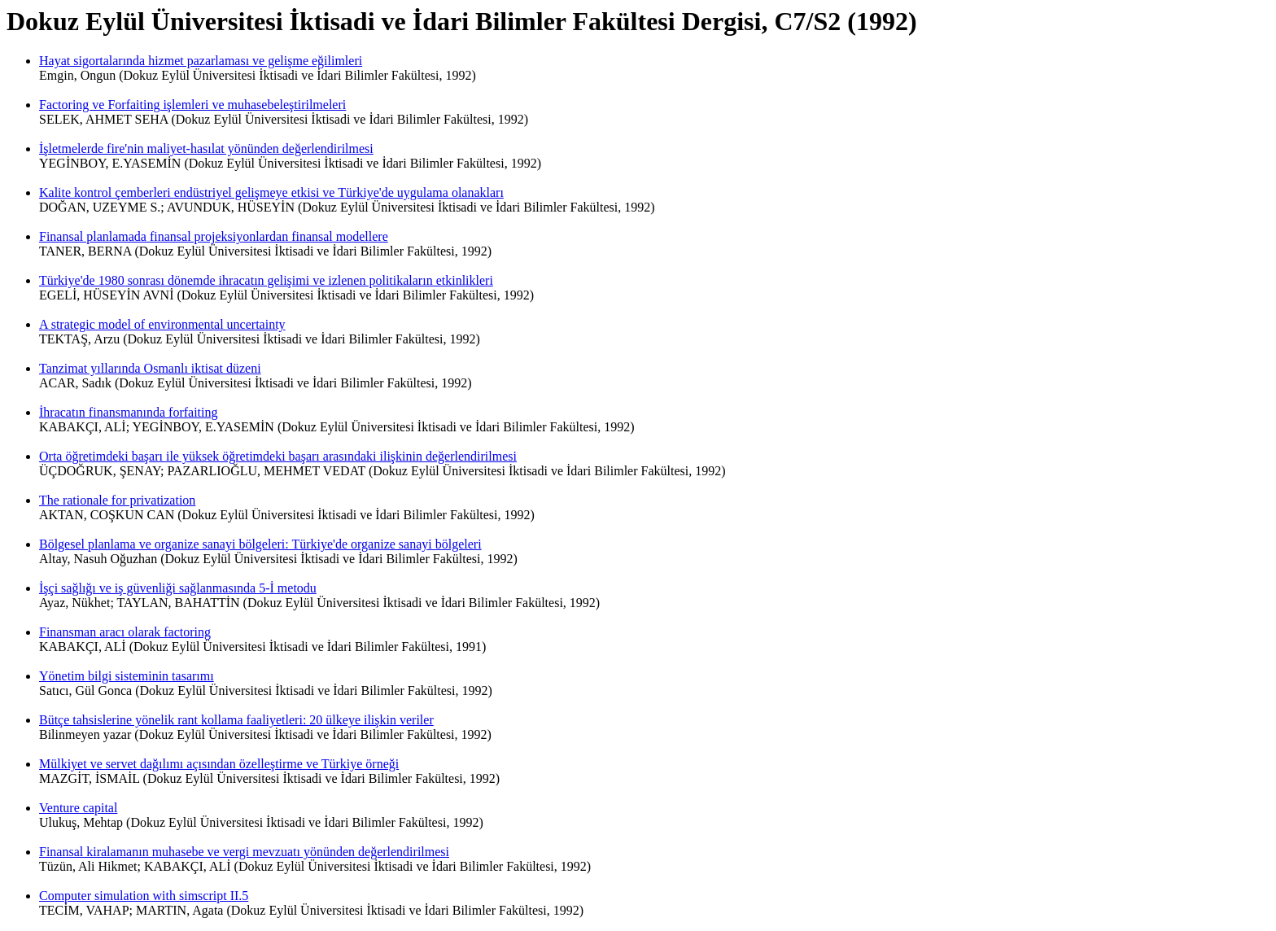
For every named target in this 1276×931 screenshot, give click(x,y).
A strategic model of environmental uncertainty (162, 324)
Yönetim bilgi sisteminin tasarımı (126, 676)
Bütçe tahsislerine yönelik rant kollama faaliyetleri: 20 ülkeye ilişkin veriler (236, 720)
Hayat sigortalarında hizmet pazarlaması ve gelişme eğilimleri (200, 61)
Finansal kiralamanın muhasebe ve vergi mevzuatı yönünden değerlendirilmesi (244, 852)
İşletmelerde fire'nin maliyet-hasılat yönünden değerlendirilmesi (206, 148)
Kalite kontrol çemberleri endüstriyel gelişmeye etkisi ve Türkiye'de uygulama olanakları (271, 192)
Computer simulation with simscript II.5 (143, 896)
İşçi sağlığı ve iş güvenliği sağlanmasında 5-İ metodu (178, 588)
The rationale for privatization (117, 500)
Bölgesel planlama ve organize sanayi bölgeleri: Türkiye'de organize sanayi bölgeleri (260, 544)
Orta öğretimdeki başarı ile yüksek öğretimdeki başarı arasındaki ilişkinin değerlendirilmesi (278, 456)
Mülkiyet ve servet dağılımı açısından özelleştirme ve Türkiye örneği (219, 764)
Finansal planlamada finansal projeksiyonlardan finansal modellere (213, 236)
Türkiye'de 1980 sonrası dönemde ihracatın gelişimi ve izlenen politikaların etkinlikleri (266, 280)
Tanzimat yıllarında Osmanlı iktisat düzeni (150, 368)
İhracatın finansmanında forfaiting (128, 412)
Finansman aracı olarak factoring (125, 632)
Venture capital (78, 808)
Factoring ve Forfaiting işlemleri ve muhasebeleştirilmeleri (192, 104)
